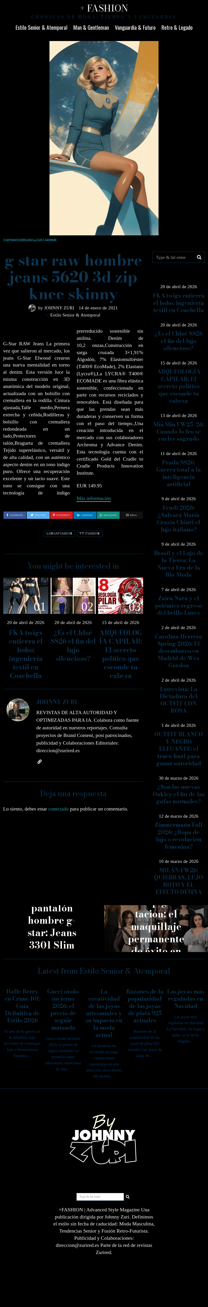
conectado (58, 809)
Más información (94, 498)
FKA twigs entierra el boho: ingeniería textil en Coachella (26, 654)
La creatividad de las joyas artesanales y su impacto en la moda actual (104, 1013)
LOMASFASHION (59, 533)
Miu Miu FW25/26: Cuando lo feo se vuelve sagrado (178, 431)
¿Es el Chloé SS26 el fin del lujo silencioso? (73, 645)
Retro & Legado (177, 27)
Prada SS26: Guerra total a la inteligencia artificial (178, 473)
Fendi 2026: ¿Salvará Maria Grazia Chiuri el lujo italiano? (178, 518)
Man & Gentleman (91, 27)
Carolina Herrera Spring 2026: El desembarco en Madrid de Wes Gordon (178, 651)
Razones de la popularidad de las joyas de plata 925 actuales (144, 1006)
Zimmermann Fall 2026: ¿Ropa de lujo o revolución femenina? (178, 836)
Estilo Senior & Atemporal (41, 27)
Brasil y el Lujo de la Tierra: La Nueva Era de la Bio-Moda (178, 564)
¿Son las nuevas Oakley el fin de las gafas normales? (179, 794)
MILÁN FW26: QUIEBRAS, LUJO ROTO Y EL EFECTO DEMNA (178, 881)
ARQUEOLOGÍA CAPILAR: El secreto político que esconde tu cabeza (120, 654)
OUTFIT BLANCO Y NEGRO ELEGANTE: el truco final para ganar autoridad (178, 749)
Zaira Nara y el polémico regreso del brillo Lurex (178, 605)
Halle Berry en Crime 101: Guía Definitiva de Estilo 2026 (22, 1006)
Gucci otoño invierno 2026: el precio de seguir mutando (63, 1009)
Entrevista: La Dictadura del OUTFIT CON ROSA (178, 700)
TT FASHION (89, 533)
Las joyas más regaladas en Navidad (185, 998)
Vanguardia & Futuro (135, 27)
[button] (199, 257)
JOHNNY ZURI (59, 307)
